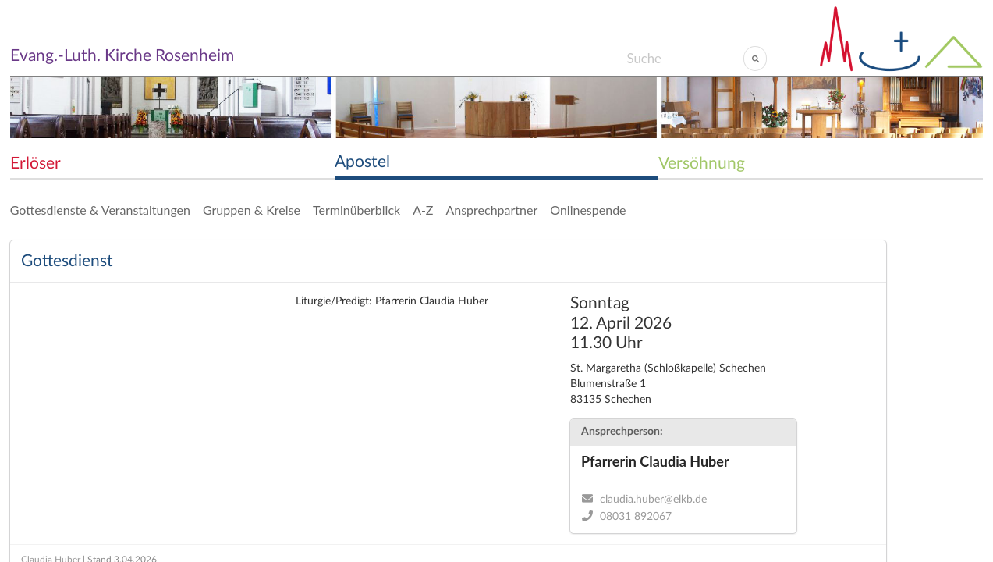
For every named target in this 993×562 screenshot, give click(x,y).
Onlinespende (588, 209)
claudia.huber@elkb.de (653, 499)
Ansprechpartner (491, 209)
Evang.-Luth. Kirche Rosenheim (122, 56)
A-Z (423, 209)
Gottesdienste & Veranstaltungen (100, 209)
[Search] (684, 58)
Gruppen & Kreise (251, 209)
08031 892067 (636, 516)
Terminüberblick (356, 209)
